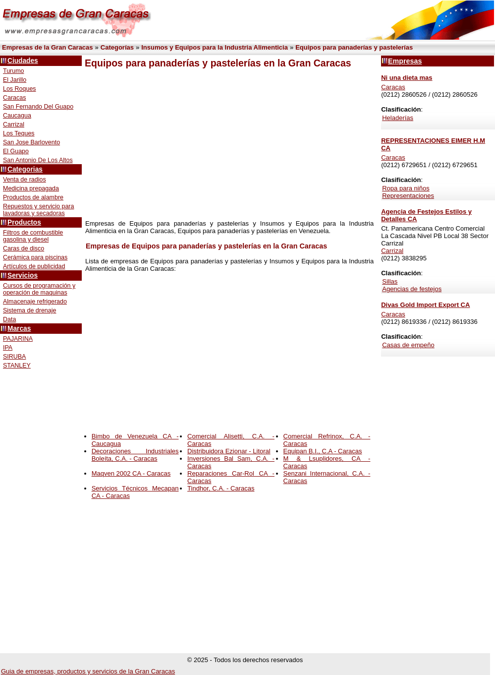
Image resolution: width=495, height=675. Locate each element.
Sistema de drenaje (29, 310)
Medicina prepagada (31, 188)
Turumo (13, 70)
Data (9, 319)
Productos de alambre (33, 197)
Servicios (22, 275)
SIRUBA (14, 356)
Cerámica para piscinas (35, 257)
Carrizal (13, 124)
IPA (7, 347)
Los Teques (19, 133)
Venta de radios (24, 179)
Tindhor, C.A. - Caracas (220, 488)
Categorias (25, 169)
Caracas (14, 97)
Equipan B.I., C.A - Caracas (322, 451)
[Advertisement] (225, 144)
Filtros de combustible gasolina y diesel (33, 236)
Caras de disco (23, 248)
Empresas (405, 61)
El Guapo (16, 151)
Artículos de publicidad (34, 266)
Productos (24, 222)
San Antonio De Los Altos (38, 160)
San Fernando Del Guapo (38, 106)
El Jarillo (14, 79)
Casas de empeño (408, 345)
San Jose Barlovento (31, 142)
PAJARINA (18, 338)
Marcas (19, 328)
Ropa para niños (405, 188)
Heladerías (397, 118)
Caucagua (17, 115)
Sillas (389, 281)
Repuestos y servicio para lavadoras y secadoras (38, 210)
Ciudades (22, 60)
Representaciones (408, 195)
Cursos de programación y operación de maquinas (39, 289)
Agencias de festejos (411, 289)
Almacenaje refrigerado (35, 301)
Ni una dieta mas (406, 77)
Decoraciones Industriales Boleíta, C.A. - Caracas (135, 454)
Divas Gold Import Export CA (425, 304)
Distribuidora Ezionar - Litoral (229, 451)
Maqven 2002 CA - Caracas (131, 473)
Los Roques (19, 88)
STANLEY (17, 365)
